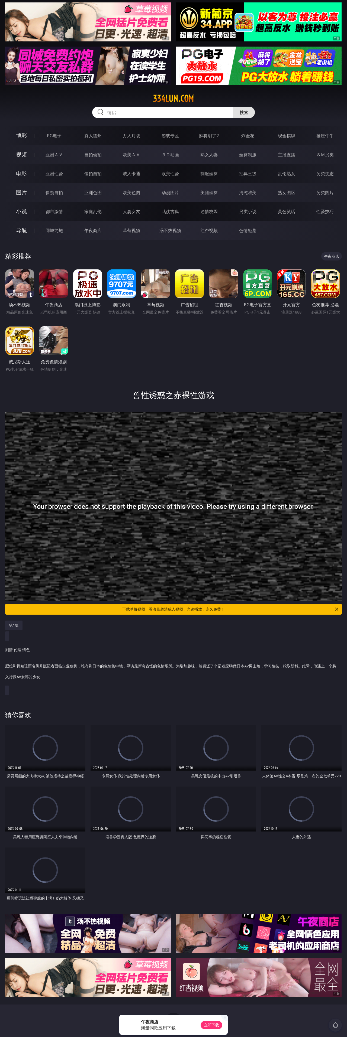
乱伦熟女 (286, 174)
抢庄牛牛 (325, 136)
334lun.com (173, 98)
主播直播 (286, 155)
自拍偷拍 (93, 155)
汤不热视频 (170, 230)
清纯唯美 (247, 192)
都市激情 (54, 211)
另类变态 (325, 174)
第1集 (14, 625)
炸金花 (247, 136)
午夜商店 (93, 230)
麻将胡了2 (209, 136)
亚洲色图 (93, 192)
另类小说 (247, 211)
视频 (21, 154)
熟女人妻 (209, 155)
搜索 (244, 112)
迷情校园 (209, 211)
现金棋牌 (286, 136)
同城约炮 (54, 230)
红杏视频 (209, 230)
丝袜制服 (247, 155)
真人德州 (93, 136)
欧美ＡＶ (131, 155)
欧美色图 (131, 192)
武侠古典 (170, 211)
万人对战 (131, 136)
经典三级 (247, 174)
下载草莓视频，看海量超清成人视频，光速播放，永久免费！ (230, 609)
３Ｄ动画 (170, 155)
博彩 (21, 135)
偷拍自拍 (93, 174)
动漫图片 (170, 192)
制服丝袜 (209, 174)
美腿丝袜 (209, 192)
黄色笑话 (286, 211)
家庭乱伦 (93, 211)
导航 (21, 230)
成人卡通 (131, 174)
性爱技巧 (325, 211)
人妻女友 (131, 211)
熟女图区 (286, 192)
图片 (21, 192)
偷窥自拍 (54, 192)
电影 (21, 173)
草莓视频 (131, 230)
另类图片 (325, 192)
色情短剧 (247, 230)
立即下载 (211, 1025)
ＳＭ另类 (325, 155)
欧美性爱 (170, 174)
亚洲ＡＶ (54, 155)
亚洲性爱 (54, 174)
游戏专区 (170, 136)
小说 (21, 211)
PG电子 (54, 136)
